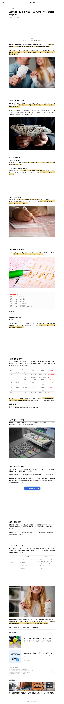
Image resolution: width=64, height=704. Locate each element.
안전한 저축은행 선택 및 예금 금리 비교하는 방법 (16, 673)
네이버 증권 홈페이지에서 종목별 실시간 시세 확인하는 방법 (18, 669)
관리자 (36, 701)
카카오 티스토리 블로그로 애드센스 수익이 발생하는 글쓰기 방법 (19, 672)
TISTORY (32, 701)
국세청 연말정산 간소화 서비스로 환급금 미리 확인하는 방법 (18, 675)
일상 (9, 667)
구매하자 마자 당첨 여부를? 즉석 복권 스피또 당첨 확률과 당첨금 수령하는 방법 (21, 670)
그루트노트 (32, 2)
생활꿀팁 (12, 667)
